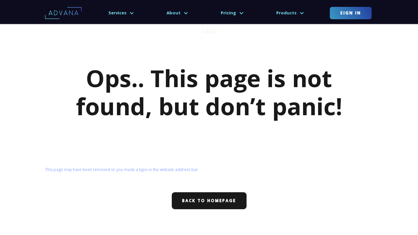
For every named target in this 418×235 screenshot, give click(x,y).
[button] (121, 13)
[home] (63, 13)
